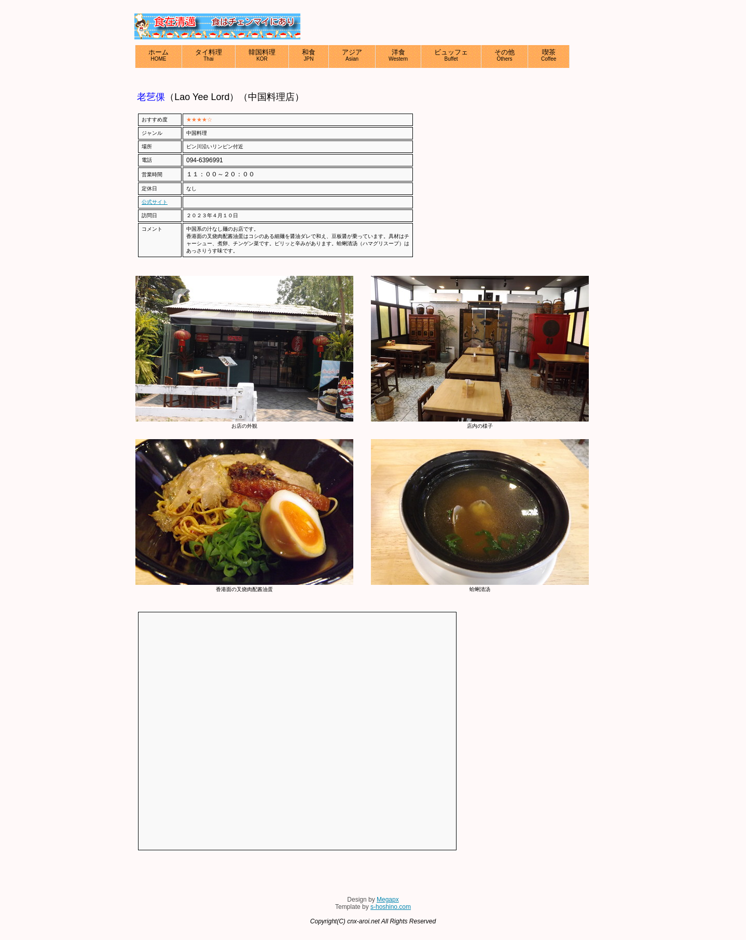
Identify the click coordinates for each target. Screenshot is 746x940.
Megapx (388, 899)
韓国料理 (261, 55)
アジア (352, 55)
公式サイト (155, 202)
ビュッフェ (451, 55)
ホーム (158, 55)
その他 (504, 55)
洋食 (398, 55)
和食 (308, 55)
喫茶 (548, 55)
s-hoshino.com (390, 906)
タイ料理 (208, 55)
